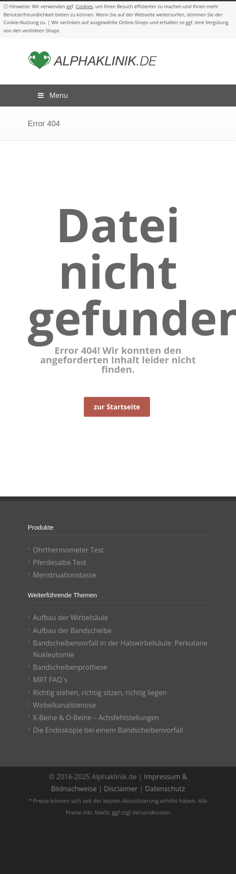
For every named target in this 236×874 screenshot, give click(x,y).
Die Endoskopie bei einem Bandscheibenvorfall (108, 730)
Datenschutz (165, 788)
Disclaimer (121, 788)
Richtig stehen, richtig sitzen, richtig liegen (100, 692)
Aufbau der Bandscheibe (72, 630)
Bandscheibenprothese (70, 667)
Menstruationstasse (64, 575)
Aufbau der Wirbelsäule (70, 617)
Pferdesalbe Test (59, 562)
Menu (52, 95)
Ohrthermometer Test (68, 550)
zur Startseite (117, 407)
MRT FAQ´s (50, 679)
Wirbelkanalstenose (64, 705)
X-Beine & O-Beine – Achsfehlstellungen (96, 717)
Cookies (84, 6)
